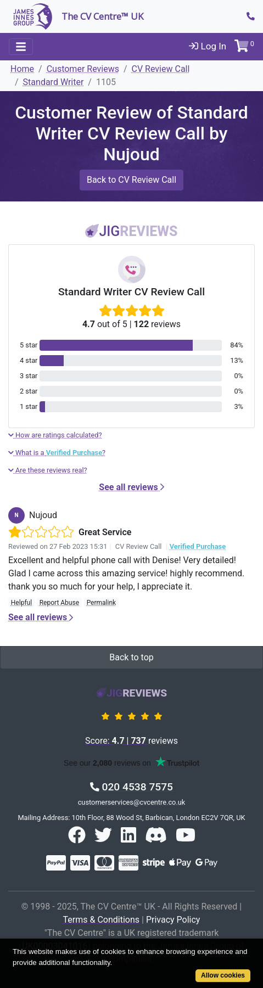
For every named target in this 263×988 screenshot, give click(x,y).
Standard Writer (53, 82)
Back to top (131, 657)
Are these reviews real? (47, 470)
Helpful (21, 603)
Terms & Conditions (101, 919)
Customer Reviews (83, 69)
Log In (207, 46)
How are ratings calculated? (55, 435)
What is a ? (56, 452)
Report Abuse (59, 603)
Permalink (101, 603)
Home (22, 69)
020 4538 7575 (131, 787)
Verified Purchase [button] (198, 546)
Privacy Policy (173, 919)
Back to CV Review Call (131, 180)
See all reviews (131, 487)
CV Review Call (161, 69)
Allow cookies (223, 975)
